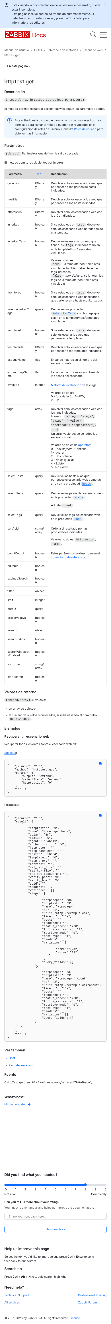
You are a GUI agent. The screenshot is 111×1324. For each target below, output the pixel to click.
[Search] (93, 34)
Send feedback (55, 1232)
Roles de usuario (85, 128)
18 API (38, 50)
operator (84, 444)
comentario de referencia (68, 555)
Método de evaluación (66, 384)
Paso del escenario (21, 1120)
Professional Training (92, 1298)
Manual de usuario (16, 50)
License (75, 1321)
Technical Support (16, 1298)
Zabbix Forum (87, 1305)
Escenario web (93, 50)
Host (12, 1113)
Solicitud (10, 750)
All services (12, 1305)
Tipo (38, 173)
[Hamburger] (103, 35)
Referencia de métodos (62, 50)
